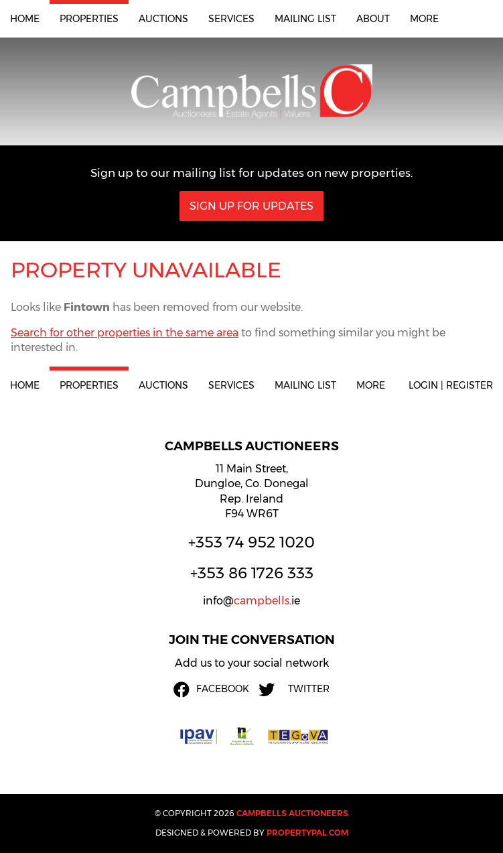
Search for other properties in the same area (124, 332)
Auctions (163, 19)
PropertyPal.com (307, 833)
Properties (89, 19)
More (424, 19)
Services (231, 19)
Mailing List (305, 19)
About (373, 19)
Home (25, 19)
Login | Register (451, 385)
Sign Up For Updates (251, 206)
